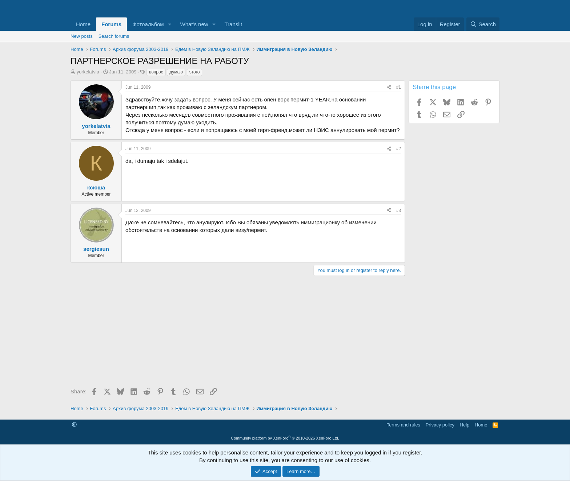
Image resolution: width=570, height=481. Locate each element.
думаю (176, 72)
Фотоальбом (148, 24)
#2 (398, 148)
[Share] (389, 87)
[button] (170, 24)
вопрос (156, 72)
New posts (82, 36)
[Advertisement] (238, 334)
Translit (233, 24)
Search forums (114, 36)
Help (465, 425)
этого (194, 72)
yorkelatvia (88, 72)
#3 (398, 210)
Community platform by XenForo (285, 438)
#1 (398, 87)
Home (83, 24)
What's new (194, 24)
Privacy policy (440, 425)
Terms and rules (403, 425)
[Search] (482, 24)
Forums (111, 24)
